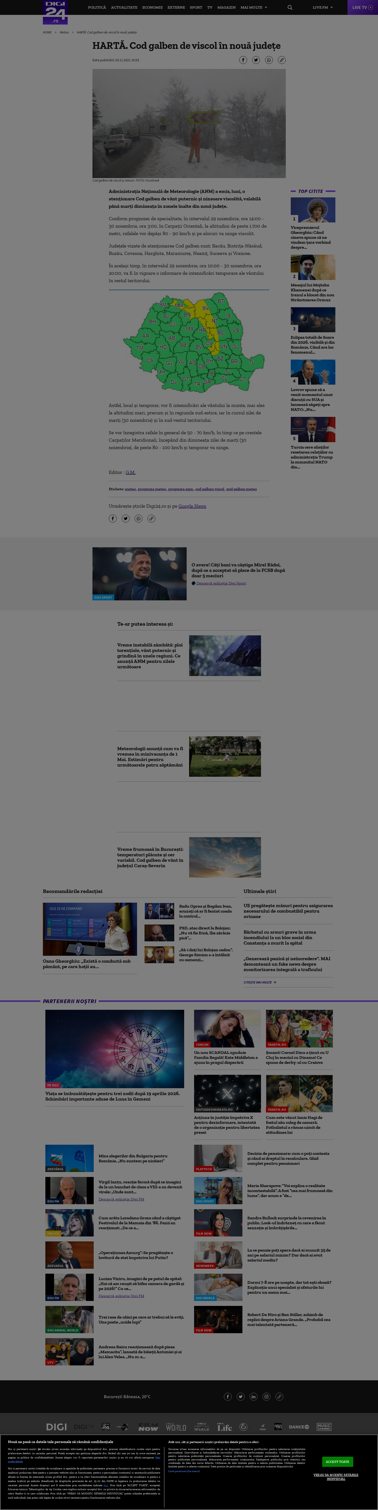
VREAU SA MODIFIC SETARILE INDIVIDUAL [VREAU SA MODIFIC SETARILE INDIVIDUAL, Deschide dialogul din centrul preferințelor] (336, 1477)
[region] (189, 1472)
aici (106, 1485)
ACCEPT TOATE (337, 1462)
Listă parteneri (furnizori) (184, 1471)
